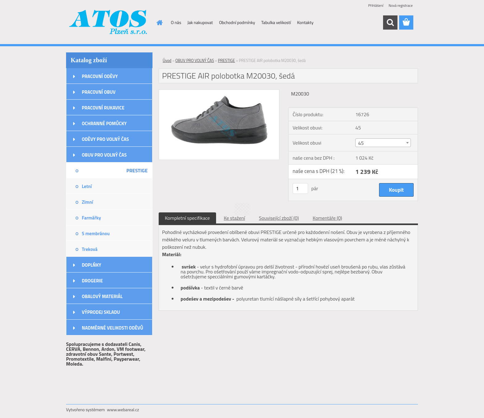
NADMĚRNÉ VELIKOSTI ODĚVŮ (112, 327)
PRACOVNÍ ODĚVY (100, 76)
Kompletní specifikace (187, 218)
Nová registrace (401, 5)
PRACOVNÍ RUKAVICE (103, 107)
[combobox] (383, 142)
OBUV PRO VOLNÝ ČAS (104, 154)
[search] (390, 22)
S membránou (96, 233)
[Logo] (108, 22)
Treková (90, 249)
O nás (176, 22)
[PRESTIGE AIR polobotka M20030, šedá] (219, 92)
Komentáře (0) (327, 218)
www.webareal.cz (123, 409)
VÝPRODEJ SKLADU (101, 312)
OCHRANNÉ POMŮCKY (104, 123)
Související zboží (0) (279, 218)
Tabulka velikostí (276, 22)
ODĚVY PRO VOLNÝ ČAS (105, 139)
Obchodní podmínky (237, 22)
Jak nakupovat (200, 22)
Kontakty (305, 22)
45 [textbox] (361, 143)
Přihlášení (375, 5)
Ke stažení (234, 218)
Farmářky (91, 217)
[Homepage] (159, 22)
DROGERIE (92, 280)
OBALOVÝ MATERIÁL (102, 296)
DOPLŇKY (91, 264)
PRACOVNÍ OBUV (98, 92)
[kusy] (300, 188)
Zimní (87, 202)
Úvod (167, 60)
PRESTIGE (137, 170)
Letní (87, 186)
